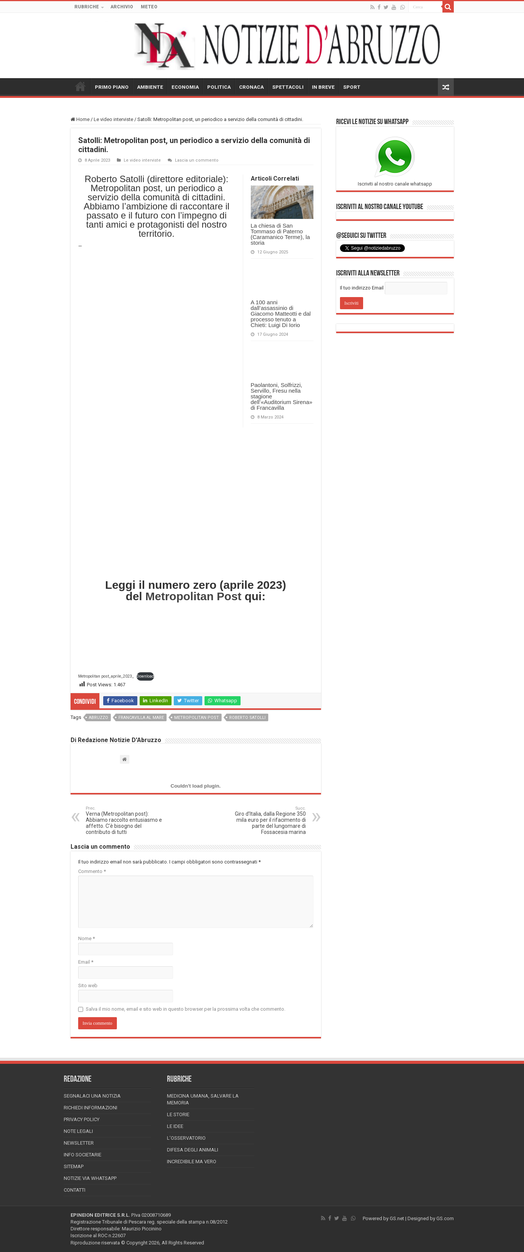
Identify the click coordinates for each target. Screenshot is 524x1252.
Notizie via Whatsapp (90, 1178)
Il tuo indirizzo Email (362, 288)
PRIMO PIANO (112, 87)
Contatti (74, 1190)
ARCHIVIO (121, 6)
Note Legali (78, 1131)
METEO (149, 6)
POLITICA (219, 87)
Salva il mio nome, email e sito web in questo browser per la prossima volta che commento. (185, 1009)
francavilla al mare (141, 717)
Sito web (88, 985)
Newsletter (79, 1143)
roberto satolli (247, 717)
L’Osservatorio (186, 1138)
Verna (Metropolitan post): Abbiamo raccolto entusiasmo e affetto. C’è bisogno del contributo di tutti (125, 820)
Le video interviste (113, 119)
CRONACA (251, 87)
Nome (86, 938)
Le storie (178, 1114)
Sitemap (73, 1166)
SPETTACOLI (288, 87)
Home (80, 119)
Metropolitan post (196, 717)
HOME (80, 86)
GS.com (445, 1218)
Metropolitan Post (193, 596)
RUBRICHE (86, 6)
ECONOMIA (185, 87)
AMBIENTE (150, 87)
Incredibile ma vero (191, 1161)
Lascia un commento (197, 160)
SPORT (351, 87)
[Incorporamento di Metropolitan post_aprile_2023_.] (195, 786)
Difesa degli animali (192, 1150)
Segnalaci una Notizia (92, 1096)
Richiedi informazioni (90, 1107)
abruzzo (98, 717)
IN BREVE (323, 87)
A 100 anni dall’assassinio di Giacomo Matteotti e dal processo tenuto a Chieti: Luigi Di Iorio (281, 313)
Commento (92, 871)
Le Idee (175, 1126)
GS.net (397, 1218)
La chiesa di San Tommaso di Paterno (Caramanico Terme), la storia (280, 234)
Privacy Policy (81, 1119)
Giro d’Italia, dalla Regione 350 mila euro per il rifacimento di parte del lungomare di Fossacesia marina (267, 820)
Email (85, 962)
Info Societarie (82, 1155)
